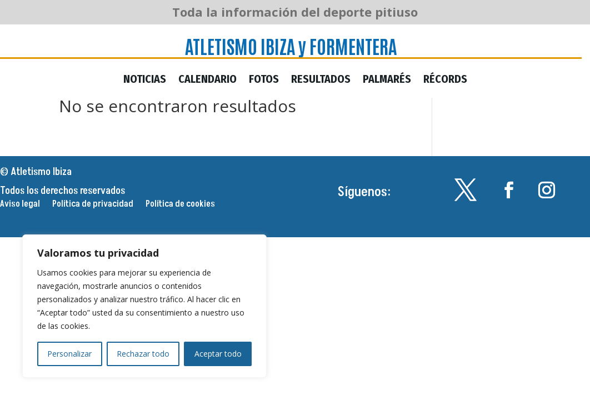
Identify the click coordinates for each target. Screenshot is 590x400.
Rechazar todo (143, 353)
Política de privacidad (92, 205)
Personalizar (69, 353)
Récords (445, 80)
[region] (144, 306)
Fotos (264, 80)
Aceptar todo (218, 353)
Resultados (321, 80)
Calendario (207, 80)
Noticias (144, 80)
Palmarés (387, 80)
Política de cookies (180, 205)
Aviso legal (20, 205)
